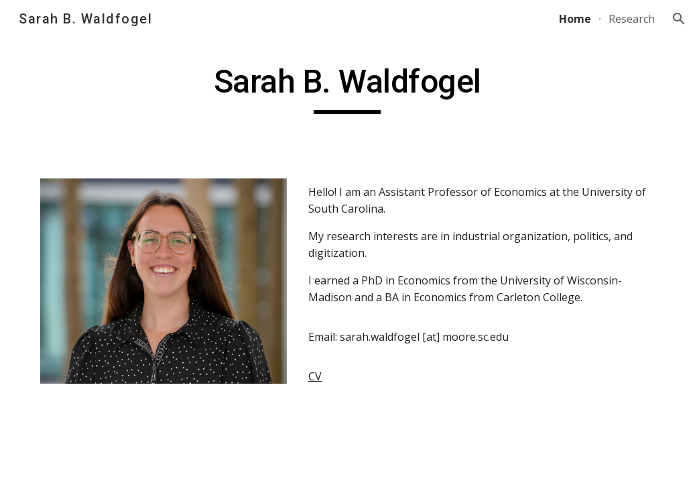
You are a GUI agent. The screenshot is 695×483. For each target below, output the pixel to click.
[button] (679, 19)
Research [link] (632, 18)
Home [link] (575, 18)
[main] (347, 87)
